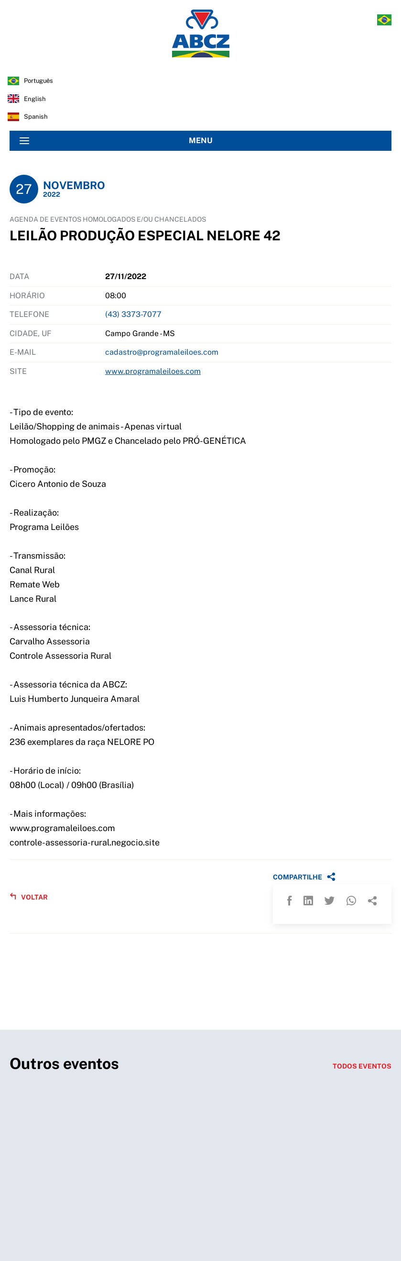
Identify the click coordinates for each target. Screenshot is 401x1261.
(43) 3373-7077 (133, 314)
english (35, 98)
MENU (116, 141)
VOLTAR (29, 897)
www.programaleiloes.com (153, 371)
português (38, 80)
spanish (36, 116)
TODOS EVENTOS (362, 1066)
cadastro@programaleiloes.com (161, 352)
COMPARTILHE (304, 876)
